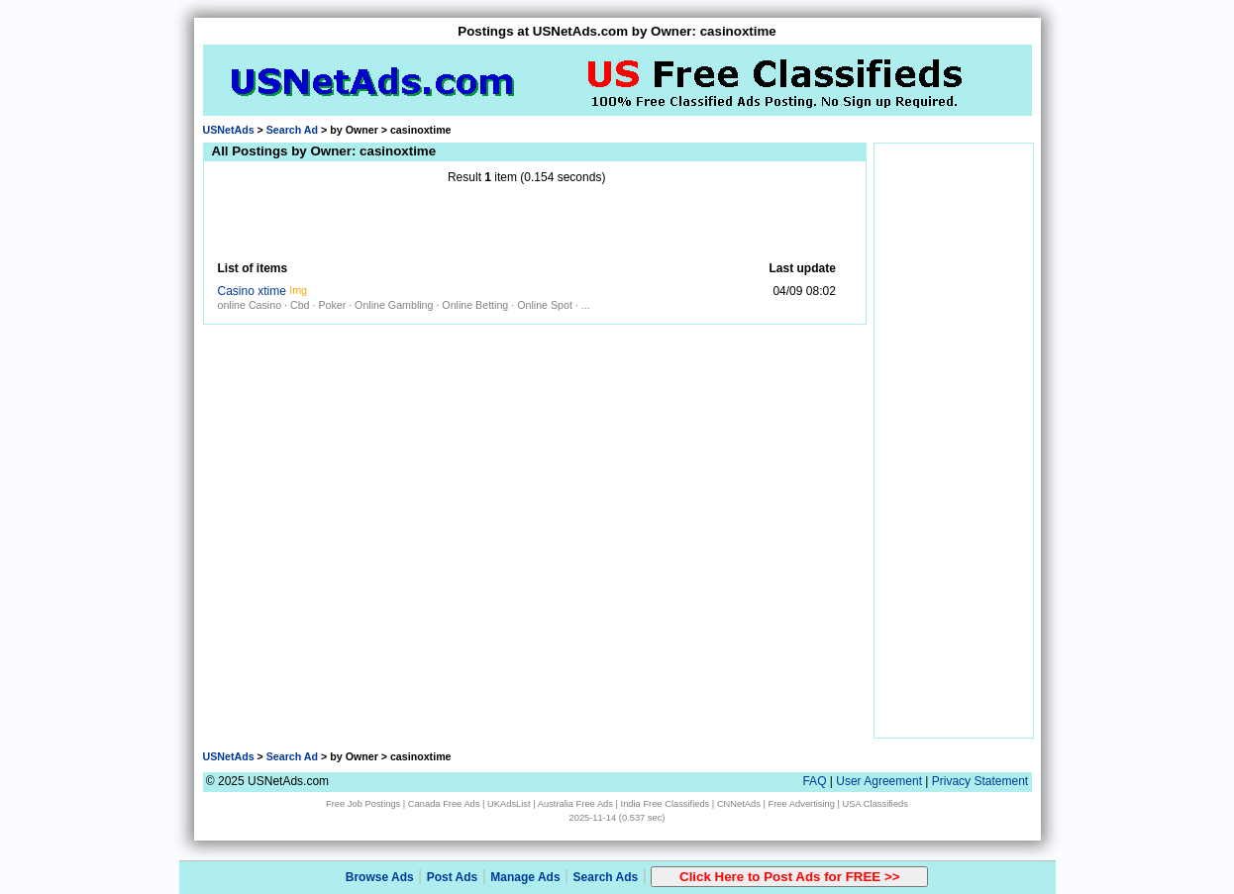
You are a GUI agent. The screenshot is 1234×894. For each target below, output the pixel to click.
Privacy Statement (980, 781)
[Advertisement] (527, 222)
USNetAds (229, 130)
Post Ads (452, 877)
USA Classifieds (875, 804)
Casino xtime (252, 291)
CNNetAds (739, 804)
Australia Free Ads (575, 804)
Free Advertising (802, 804)
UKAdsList (509, 804)
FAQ (814, 781)
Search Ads (606, 877)
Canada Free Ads (444, 804)
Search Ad (292, 130)
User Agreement (879, 781)
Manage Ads (525, 877)
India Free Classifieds (665, 804)
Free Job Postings (363, 804)
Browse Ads (380, 877)
